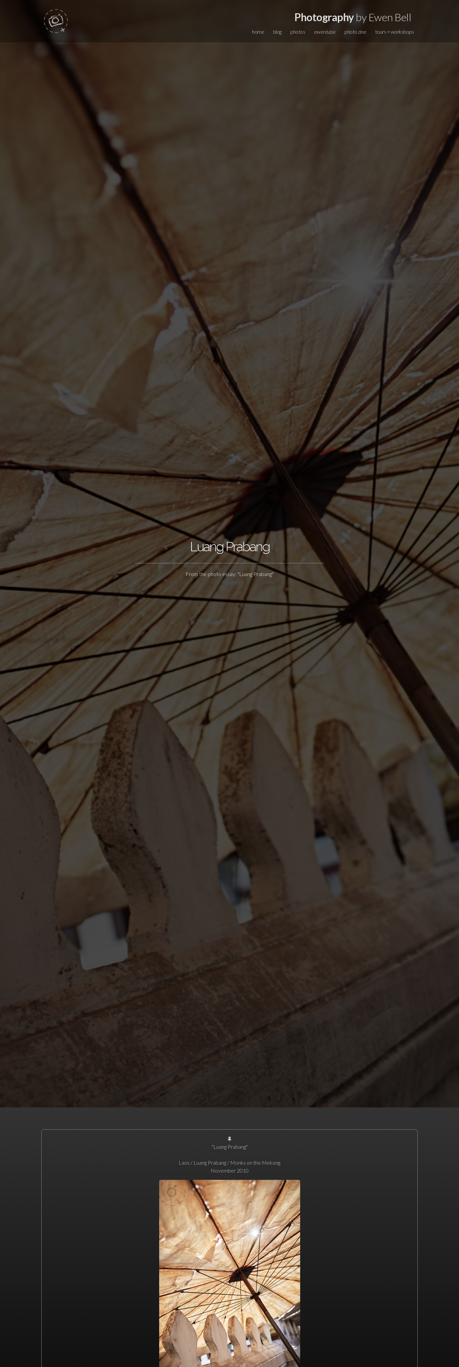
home (258, 31)
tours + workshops (394, 31)
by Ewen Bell (353, 17)
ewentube (325, 31)
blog (277, 31)
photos (297, 31)
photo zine (355, 31)
